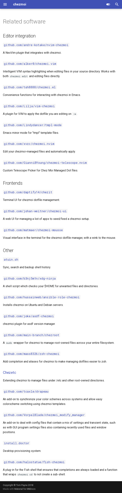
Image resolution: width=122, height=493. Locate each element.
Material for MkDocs (25, 489)
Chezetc (9, 372)
